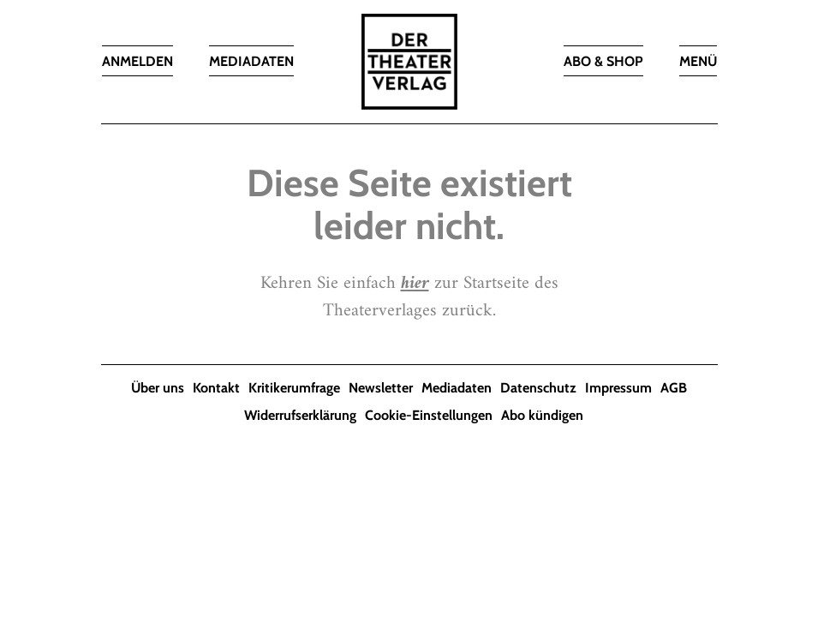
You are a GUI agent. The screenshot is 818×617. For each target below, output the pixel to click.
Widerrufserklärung (300, 415)
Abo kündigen (542, 415)
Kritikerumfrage (294, 388)
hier (415, 283)
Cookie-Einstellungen (429, 415)
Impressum (618, 388)
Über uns (157, 388)
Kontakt (216, 388)
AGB (673, 388)
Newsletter (381, 388)
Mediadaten (456, 388)
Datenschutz (538, 388)
